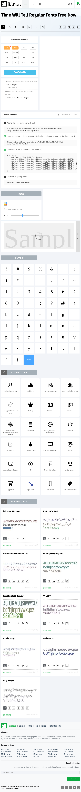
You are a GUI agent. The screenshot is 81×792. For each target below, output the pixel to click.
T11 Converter (68, 754)
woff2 (15, 53)
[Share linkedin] (78, 27)
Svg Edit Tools (21, 749)
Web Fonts (12, 726)
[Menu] (39, 4)
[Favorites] (10, 27)
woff (7, 53)
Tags (36, 726)
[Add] (3, 27)
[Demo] (16, 27)
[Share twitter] (69, 27)
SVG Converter (68, 749)
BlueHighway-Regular (53, 553)
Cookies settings (69, 756)
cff (33, 57)
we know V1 (48, 638)
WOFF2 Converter (38, 752)
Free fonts (11, 4)
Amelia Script (9, 638)
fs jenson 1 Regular (11, 511)
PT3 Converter (5, 754)
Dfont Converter (6, 756)
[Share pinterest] (73, 27)
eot (32, 48)
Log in (70, 4)
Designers (22, 726)
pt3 (15, 57)
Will (18, 98)
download (20, 72)
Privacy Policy (53, 756)
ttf (7, 48)
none (33, 62)
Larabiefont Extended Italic (15, 553)
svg (24, 48)
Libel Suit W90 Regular (13, 596)
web (15, 48)
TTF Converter (37, 749)
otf (24, 53)
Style (30, 726)
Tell (22, 98)
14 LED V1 (47, 596)
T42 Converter (53, 754)
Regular (14, 84)
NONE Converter (22, 756)
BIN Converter (68, 752)
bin (7, 57)
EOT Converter (6, 752)
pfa (32, 53)
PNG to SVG (5, 749)
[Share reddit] (64, 27)
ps (24, 57)
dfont (24, 62)
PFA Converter (53, 752)
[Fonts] (42, 27)
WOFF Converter (22, 752)
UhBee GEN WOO (50, 511)
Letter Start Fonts (55, 726)
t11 (15, 62)
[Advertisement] (59, 73)
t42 (7, 62)
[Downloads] (13, 538)
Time (14, 98)
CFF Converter (37, 754)
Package (43, 726)
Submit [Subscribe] (73, 779)
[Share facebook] (60, 27)
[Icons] (36, 27)
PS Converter (21, 754)
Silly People (8, 681)
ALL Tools (36, 756)
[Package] (29, 27)
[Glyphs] (23, 27)
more (29, 360)
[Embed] (22, 538)
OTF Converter (53, 749)
